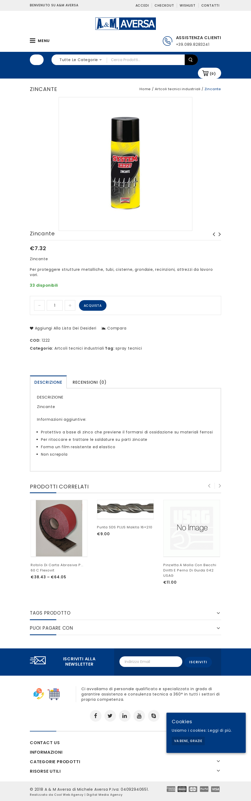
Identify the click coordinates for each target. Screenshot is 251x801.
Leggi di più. (220, 730)
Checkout (164, 5)
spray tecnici (128, 348)
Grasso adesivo (218, 237)
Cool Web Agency (68, 794)
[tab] (48, 382)
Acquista (93, 305)
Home (145, 88)
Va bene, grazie (188, 741)
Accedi (142, 5)
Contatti (210, 5)
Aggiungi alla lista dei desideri (65, 328)
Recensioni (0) (90, 382)
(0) (213, 73)
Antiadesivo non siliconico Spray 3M (212, 240)
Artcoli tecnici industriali (178, 88)
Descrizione (48, 382)
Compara (117, 328)
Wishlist (187, 5)
